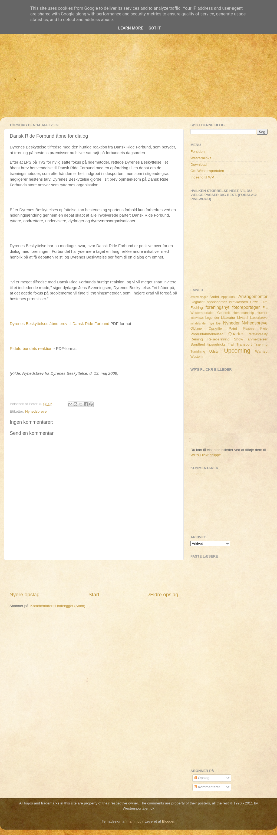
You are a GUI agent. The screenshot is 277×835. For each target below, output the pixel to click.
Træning (261, 344)
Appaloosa (228, 297)
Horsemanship (243, 313)
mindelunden (198, 323)
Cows (254, 302)
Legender (212, 318)
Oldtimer (196, 328)
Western (196, 357)
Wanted (261, 351)
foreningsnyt (217, 307)
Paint (233, 328)
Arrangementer (253, 296)
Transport (244, 344)
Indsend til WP (202, 177)
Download (198, 165)
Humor (262, 313)
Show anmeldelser (251, 339)
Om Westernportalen (207, 171)
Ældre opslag (163, 594)
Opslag (202, 778)
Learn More (130, 28)
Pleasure (249, 328)
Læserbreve (259, 318)
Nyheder (231, 322)
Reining (196, 339)
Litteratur (228, 318)
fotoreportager (246, 307)
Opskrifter (216, 328)
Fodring (196, 308)
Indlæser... (198, 474)
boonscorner (217, 302)
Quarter (235, 333)
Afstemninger (199, 297)
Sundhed (197, 344)
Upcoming (237, 350)
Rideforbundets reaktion (31, 348)
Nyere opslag (24, 594)
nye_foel (215, 323)
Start (93, 594)
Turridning (197, 351)
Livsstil (242, 318)
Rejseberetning (218, 339)
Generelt (223, 313)
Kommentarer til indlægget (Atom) (57, 606)
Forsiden (197, 152)
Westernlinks (200, 158)
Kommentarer (207, 787)
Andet (214, 297)
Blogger (168, 821)
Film (264, 302)
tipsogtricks (216, 344)
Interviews (197, 317)
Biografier (197, 302)
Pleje (264, 328)
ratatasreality (258, 334)
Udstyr (214, 351)
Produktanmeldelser (206, 334)
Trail (231, 344)
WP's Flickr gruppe (205, 455)
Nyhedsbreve (36, 411)
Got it (155, 28)
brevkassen (238, 302)
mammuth (134, 821)
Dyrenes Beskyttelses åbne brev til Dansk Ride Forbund (59, 324)
